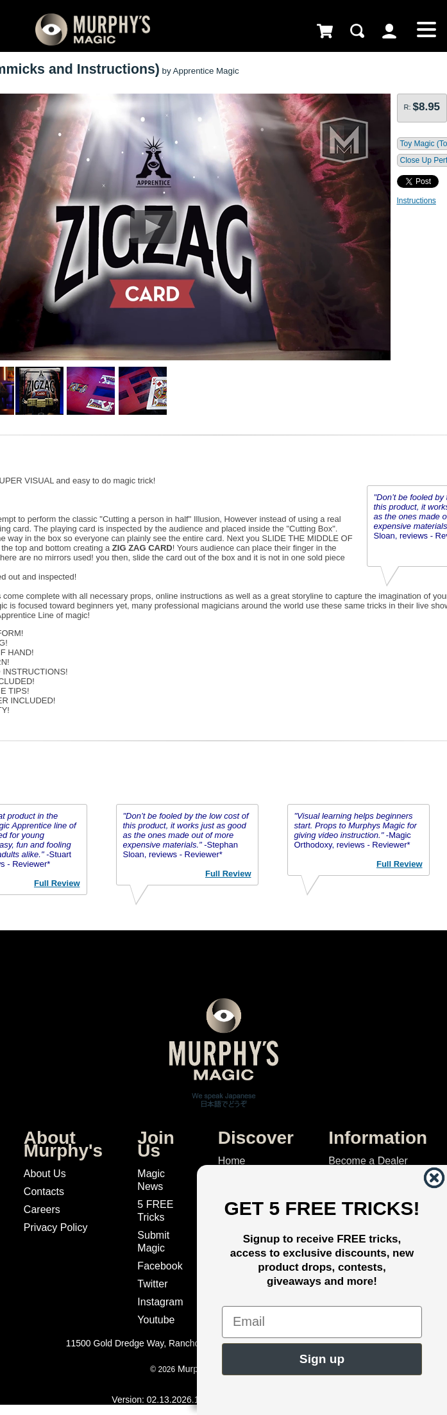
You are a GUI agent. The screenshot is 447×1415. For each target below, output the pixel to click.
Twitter (152, 1283)
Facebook (159, 1265)
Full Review (57, 883)
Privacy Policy (56, 1227)
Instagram (160, 1301)
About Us (45, 1173)
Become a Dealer (368, 1160)
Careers (42, 1209)
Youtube (155, 1319)
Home (232, 1160)
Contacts (44, 1191)
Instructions (416, 200)
